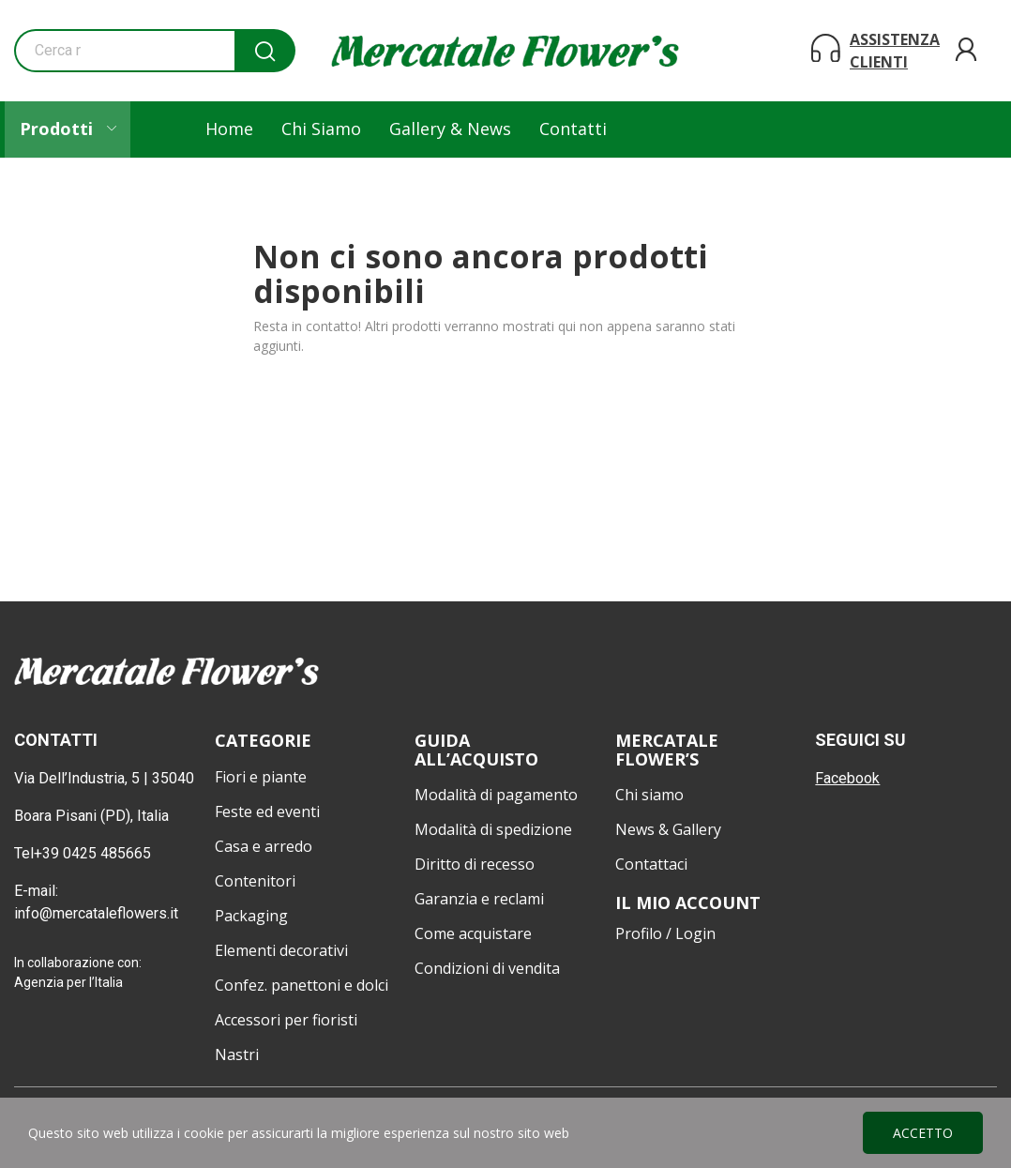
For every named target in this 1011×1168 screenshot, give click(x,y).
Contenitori (255, 881)
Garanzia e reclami (479, 898)
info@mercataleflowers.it (98, 913)
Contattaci (651, 864)
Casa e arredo (263, 846)
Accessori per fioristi (286, 1019)
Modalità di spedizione (493, 829)
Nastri (237, 1054)
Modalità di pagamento (496, 794)
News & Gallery (668, 829)
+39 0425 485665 (92, 853)
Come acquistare (473, 933)
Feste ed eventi (267, 811)
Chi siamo (649, 794)
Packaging (251, 915)
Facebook (847, 778)
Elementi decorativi (281, 950)
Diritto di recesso (475, 864)
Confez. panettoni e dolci (301, 985)
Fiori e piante (261, 776)
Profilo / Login (665, 933)
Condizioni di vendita (487, 968)
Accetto (923, 1133)
